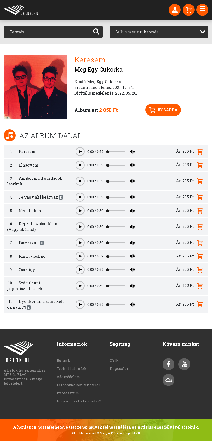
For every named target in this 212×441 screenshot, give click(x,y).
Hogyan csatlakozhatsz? (79, 401)
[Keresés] (47, 32)
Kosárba (163, 110)
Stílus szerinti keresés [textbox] (136, 31)
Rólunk (63, 360)
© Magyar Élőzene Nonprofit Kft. (119, 433)
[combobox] (159, 32)
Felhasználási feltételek (79, 384)
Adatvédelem (68, 376)
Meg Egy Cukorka (98, 69)
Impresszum (68, 393)
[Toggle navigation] (202, 10)
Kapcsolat (119, 368)
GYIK (114, 360)
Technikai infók (71, 368)
